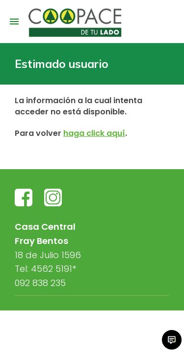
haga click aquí (94, 133)
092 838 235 (40, 283)
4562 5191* (53, 269)
